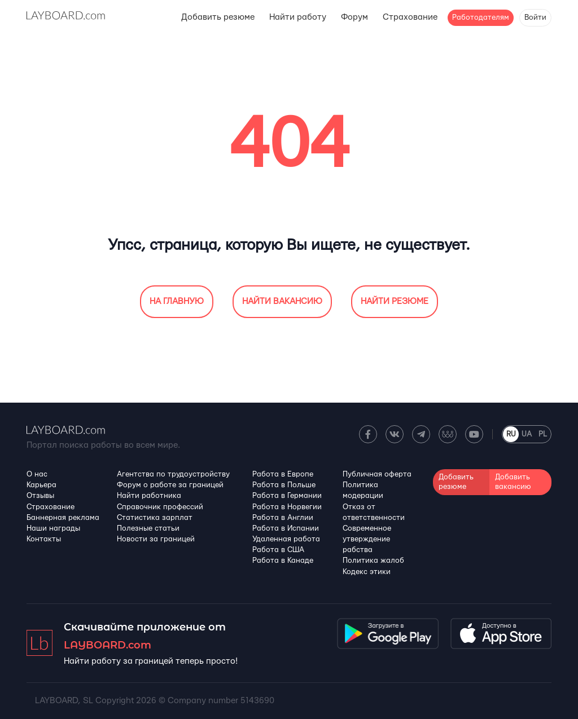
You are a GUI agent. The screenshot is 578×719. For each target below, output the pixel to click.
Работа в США (278, 550)
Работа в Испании (285, 528)
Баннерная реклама (63, 518)
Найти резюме (394, 301)
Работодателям (480, 17)
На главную (177, 301)
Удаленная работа (286, 539)
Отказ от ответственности (374, 512)
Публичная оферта (377, 474)
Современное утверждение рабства (367, 539)
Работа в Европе (282, 474)
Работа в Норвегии (287, 507)
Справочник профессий (160, 507)
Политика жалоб (373, 560)
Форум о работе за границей (170, 485)
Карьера (41, 485)
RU (511, 434)
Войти (535, 17)
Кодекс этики (367, 572)
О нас (37, 474)
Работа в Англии (282, 518)
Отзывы (40, 496)
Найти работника (149, 496)
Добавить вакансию (513, 482)
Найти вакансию (282, 301)
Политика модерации (363, 490)
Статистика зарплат (154, 518)
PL (542, 434)
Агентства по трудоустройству (173, 474)
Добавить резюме (218, 17)
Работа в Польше (284, 485)
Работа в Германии (287, 496)
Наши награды (53, 528)
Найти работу (297, 17)
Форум (354, 17)
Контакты (44, 539)
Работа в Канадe (282, 560)
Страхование (410, 17)
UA (527, 434)
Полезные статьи (148, 528)
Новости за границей (156, 539)
